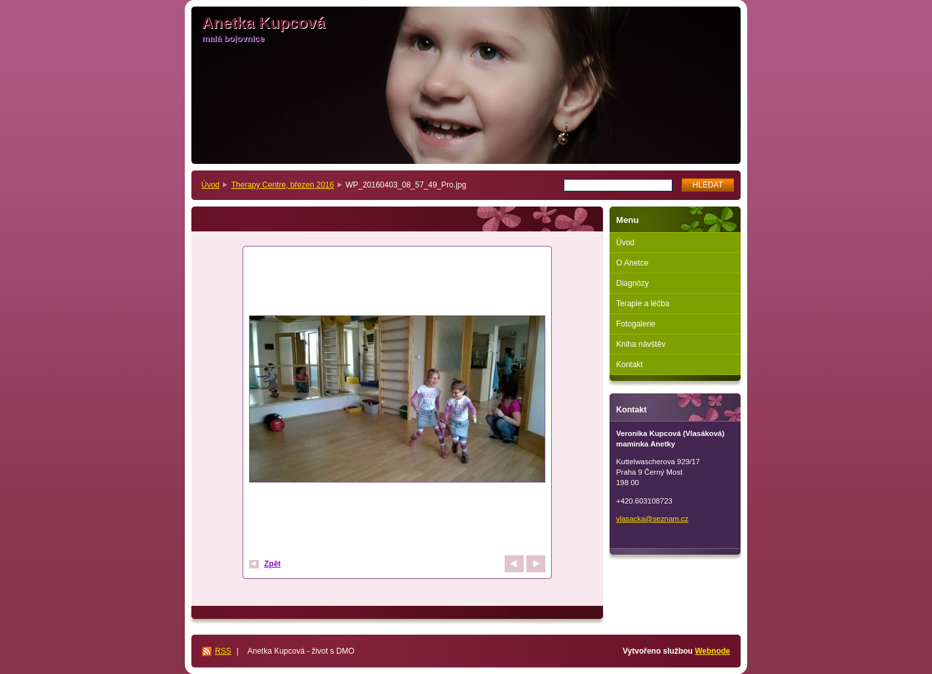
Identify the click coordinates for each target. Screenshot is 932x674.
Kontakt (629, 364)
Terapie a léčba (642, 303)
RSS (223, 651)
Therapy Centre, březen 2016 (282, 184)
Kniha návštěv (640, 344)
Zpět (272, 563)
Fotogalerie (635, 323)
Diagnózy (632, 283)
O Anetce (632, 263)
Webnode (712, 651)
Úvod (210, 184)
